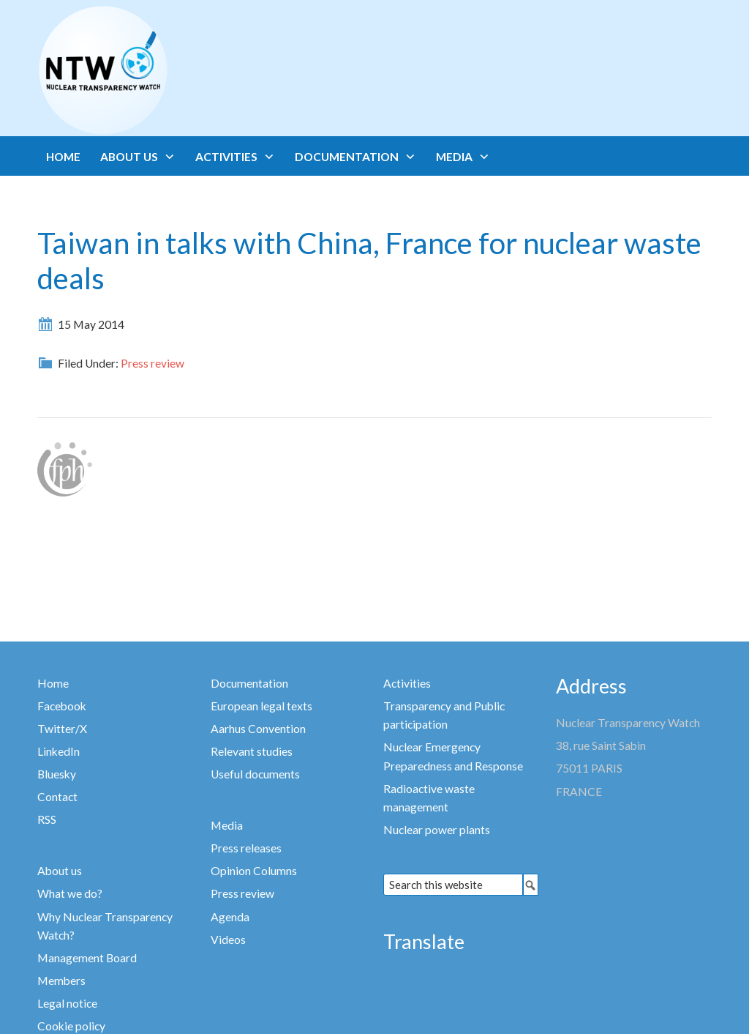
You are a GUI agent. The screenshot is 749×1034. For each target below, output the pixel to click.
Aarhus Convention (258, 728)
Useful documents (255, 774)
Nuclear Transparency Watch (160, 70)
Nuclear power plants (436, 829)
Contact (57, 796)
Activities (407, 683)
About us (59, 870)
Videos (228, 939)
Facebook (61, 706)
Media (227, 825)
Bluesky (56, 774)
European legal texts (261, 706)
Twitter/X (62, 728)
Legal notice (67, 1003)
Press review (152, 363)
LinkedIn (58, 751)
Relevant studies (252, 751)
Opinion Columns (254, 870)
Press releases (246, 848)
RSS (46, 819)
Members (61, 980)
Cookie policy (71, 1026)
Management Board (87, 957)
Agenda (230, 916)
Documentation (249, 683)
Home (53, 683)
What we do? (69, 893)
